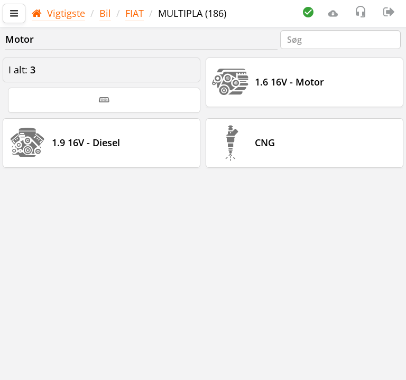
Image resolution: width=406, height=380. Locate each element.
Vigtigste (58, 13)
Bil (105, 13)
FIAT (134, 13)
